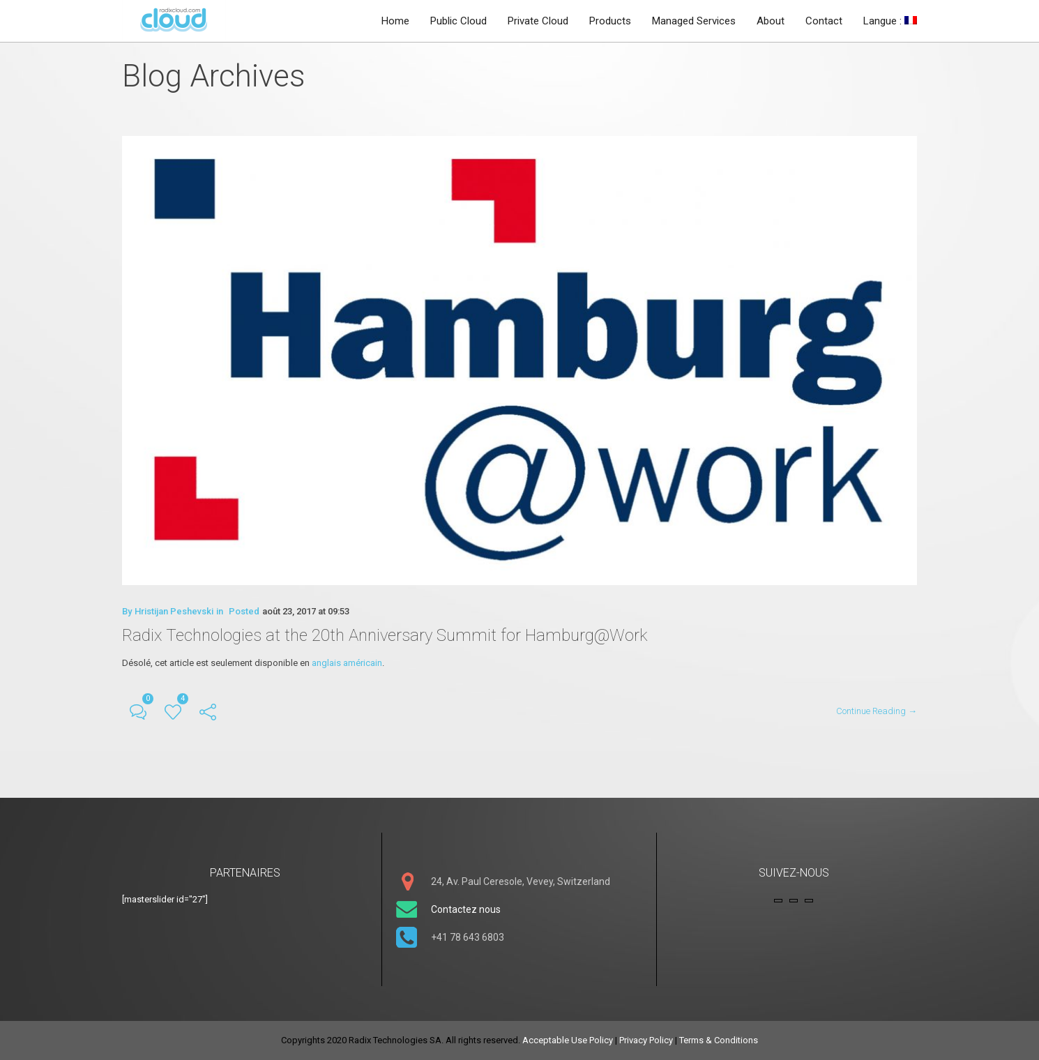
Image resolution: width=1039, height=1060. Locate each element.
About (770, 21)
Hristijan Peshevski (174, 614)
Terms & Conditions (718, 1040)
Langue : (890, 21)
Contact (823, 21)
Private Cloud (538, 21)
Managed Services (694, 21)
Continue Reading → (876, 714)
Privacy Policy (646, 1040)
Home (395, 21)
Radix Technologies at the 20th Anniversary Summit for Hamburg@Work (385, 638)
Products (610, 21)
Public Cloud (458, 21)
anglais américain (347, 665)
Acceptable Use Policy (567, 1040)
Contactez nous (466, 909)
